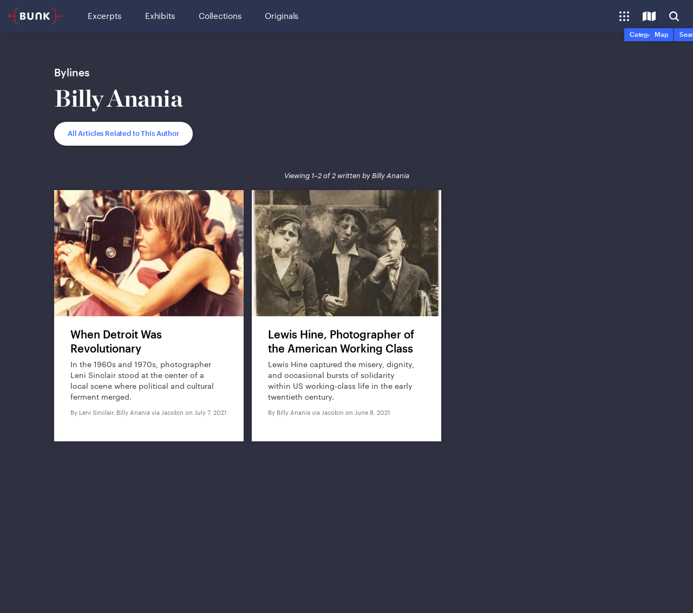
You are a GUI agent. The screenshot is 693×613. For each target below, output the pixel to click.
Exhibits (160, 16)
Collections (220, 16)
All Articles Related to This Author (123, 133)
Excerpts (104, 16)
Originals (281, 16)
